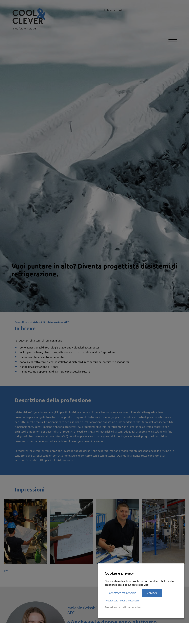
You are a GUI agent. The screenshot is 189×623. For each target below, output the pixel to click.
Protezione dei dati (115, 607)
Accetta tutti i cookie (122, 593)
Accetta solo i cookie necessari (122, 600)
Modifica (152, 593)
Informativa (134, 607)
